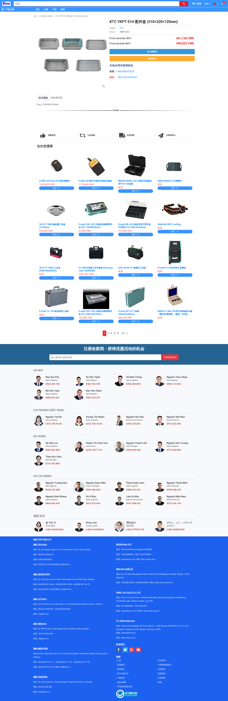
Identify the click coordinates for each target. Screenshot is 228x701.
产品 (54, 9)
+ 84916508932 (127, 554)
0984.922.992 (133, 489)
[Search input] (95, 3)
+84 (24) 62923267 (45, 554)
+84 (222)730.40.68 (62, 609)
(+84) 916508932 (95, 529)
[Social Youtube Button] (138, 649)
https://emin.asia (148, 559)
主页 (37, 9)
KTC (122, 28)
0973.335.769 (174, 503)
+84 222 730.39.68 (45, 609)
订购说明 (121, 678)
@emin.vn (45, 639)
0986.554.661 (53, 397)
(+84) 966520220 (45, 559)
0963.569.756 (53, 384)
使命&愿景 (121, 682)
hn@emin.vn (65, 564)
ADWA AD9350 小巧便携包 (170, 181)
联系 (63, 9)
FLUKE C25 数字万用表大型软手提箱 (95, 181)
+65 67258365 (145, 554)
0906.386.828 (93, 489)
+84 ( (120, 77)
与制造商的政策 (164, 665)
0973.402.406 (174, 423)
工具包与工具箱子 (46, 16)
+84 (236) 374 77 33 (81, 662)
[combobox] (95, 3)
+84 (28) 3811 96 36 (46, 584)
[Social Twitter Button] (125, 649)
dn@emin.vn (65, 667)
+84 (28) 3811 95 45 (46, 589)
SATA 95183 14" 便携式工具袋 (132, 268)
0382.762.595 (93, 384)
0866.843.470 (53, 503)
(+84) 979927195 (135, 529)
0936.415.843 (133, 423)
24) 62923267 (130, 77)
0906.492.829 (53, 450)
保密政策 (121, 665)
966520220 (128, 71)
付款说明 (161, 660)
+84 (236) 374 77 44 (46, 667)
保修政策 (161, 673)
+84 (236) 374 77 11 (46, 662)
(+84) (119, 71)
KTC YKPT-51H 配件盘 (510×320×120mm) (72, 16)
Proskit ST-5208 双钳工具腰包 (172, 268)
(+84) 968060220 (176, 529)
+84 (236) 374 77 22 (64, 662)
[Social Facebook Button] (118, 649)
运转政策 (161, 669)
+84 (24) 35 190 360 (46, 564)
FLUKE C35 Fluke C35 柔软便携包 (54, 181)
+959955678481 (142, 582)
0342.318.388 (53, 489)
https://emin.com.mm (164, 582)
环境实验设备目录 (124, 686)
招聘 (159, 682)
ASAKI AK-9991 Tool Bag (169, 224)
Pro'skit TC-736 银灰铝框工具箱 (54, 311)
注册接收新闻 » (170, 357)
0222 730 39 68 (54, 423)
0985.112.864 (174, 384)
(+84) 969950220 (54, 529)
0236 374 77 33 (94, 450)
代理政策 (161, 678)
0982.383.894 (133, 384)
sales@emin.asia (128, 559)
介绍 (46, 9)
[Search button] (183, 3)
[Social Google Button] (131, 649)
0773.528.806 (174, 450)
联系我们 (121, 669)
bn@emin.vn (43, 614)
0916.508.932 (133, 503)
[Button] (3, 9)
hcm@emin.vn (66, 589)
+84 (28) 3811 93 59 (64, 584)
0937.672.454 (93, 503)
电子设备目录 (123, 673)
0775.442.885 (53, 463)
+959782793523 (128, 582)
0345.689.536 (133, 450)
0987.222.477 (93, 397)
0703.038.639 (174, 489)
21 (123, 333)
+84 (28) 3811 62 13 (81, 584)
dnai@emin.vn (44, 692)
